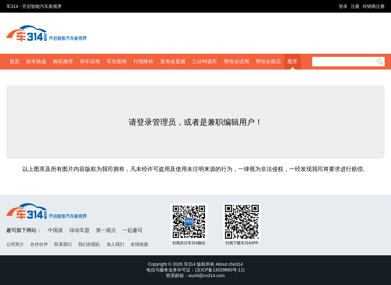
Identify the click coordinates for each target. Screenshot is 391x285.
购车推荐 (63, 61)
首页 (14, 61)
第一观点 (106, 230)
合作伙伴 (39, 244)
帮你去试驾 (236, 61)
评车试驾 (90, 61)
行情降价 (143, 61)
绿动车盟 (79, 230)
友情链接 (139, 244)
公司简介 (15, 244)
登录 (343, 6)
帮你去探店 (268, 61)
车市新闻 (117, 61)
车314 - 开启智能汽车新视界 (34, 6)
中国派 (55, 230)
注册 (355, 6)
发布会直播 (172, 61)
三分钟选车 (204, 61)
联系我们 (63, 244)
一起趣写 (132, 230)
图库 (293, 61)
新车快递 (36, 61)
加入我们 (115, 244)
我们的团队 (89, 244)
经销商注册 (374, 6)
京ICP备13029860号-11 (219, 269)
